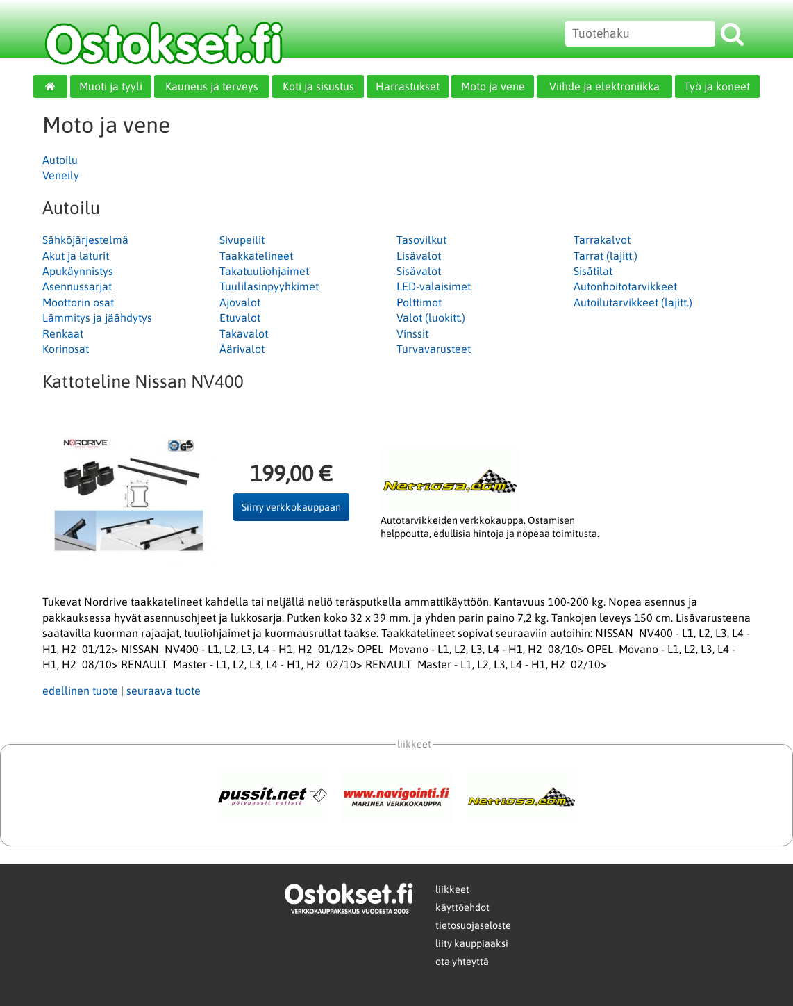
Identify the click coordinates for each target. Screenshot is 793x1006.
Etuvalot (239, 317)
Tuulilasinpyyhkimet (269, 286)
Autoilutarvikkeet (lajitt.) (633, 302)
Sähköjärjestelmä (85, 239)
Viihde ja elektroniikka (604, 86)
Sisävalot (418, 271)
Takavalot (243, 333)
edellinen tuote (80, 690)
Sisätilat (593, 271)
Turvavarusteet (433, 349)
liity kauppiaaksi (471, 943)
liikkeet (452, 889)
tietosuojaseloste (473, 925)
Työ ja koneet (717, 86)
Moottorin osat (78, 302)
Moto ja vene (493, 86)
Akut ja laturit (75, 255)
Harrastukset (408, 86)
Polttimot (419, 302)
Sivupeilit (242, 239)
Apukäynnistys (77, 271)
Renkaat (62, 333)
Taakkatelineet (256, 255)
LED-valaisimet (433, 286)
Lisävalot (418, 255)
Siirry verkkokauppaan (291, 507)
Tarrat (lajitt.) (605, 255)
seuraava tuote (163, 690)
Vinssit (412, 333)
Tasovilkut (421, 239)
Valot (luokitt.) (430, 317)
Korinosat (65, 349)
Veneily (60, 175)
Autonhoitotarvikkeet (625, 286)
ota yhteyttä (462, 961)
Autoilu (60, 160)
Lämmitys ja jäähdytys (97, 317)
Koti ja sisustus (318, 86)
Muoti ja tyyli (110, 86)
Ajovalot (239, 302)
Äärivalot (242, 349)
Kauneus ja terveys (211, 86)
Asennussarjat (77, 286)
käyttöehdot (462, 907)
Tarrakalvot (602, 239)
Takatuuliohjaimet (264, 271)
